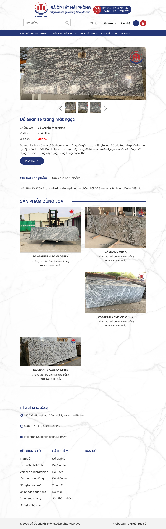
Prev (61, 108)
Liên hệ (125, 23)
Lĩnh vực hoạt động (32, 478)
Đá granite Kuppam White (115, 316)
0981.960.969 (121, 11)
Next (105, 108)
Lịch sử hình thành (31, 465)
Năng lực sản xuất (31, 485)
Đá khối (95, 33)
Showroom (110, 23)
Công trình (125, 33)
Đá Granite (32, 33)
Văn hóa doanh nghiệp (34, 472)
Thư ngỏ (25, 458)
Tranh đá (84, 33)
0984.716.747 (120, 8)
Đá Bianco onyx (115, 251)
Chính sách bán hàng (33, 491)
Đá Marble (45, 33)
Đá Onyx (57, 33)
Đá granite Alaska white (50, 369)
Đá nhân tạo (70, 33)
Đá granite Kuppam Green (50, 256)
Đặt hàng (32, 161)
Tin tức (94, 23)
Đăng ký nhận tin (30, 505)
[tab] (33, 178)
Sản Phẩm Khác (109, 33)
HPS (22, 33)
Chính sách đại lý (30, 498)
